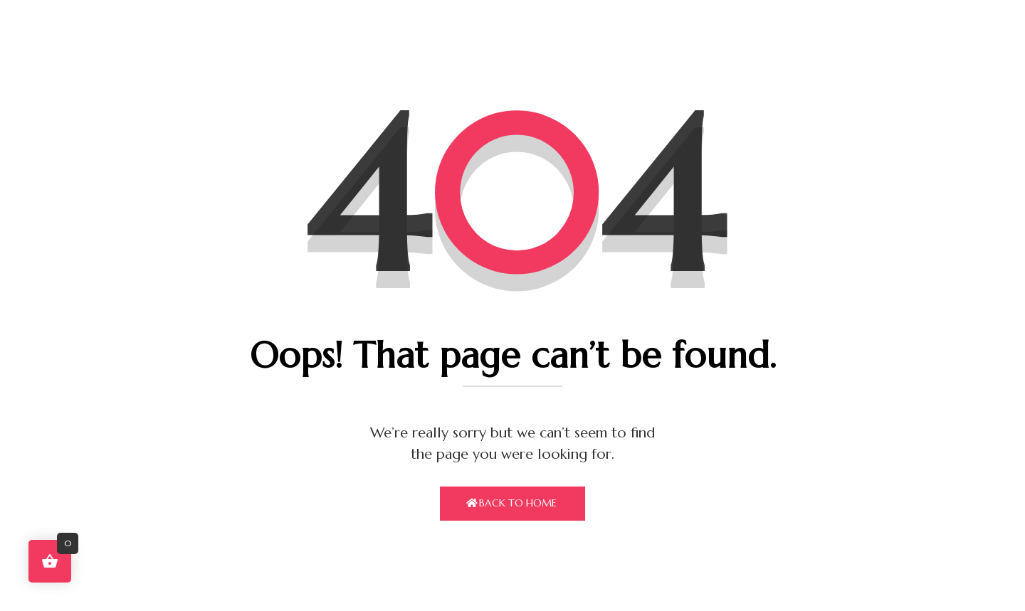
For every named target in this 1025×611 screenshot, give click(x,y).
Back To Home (518, 502)
